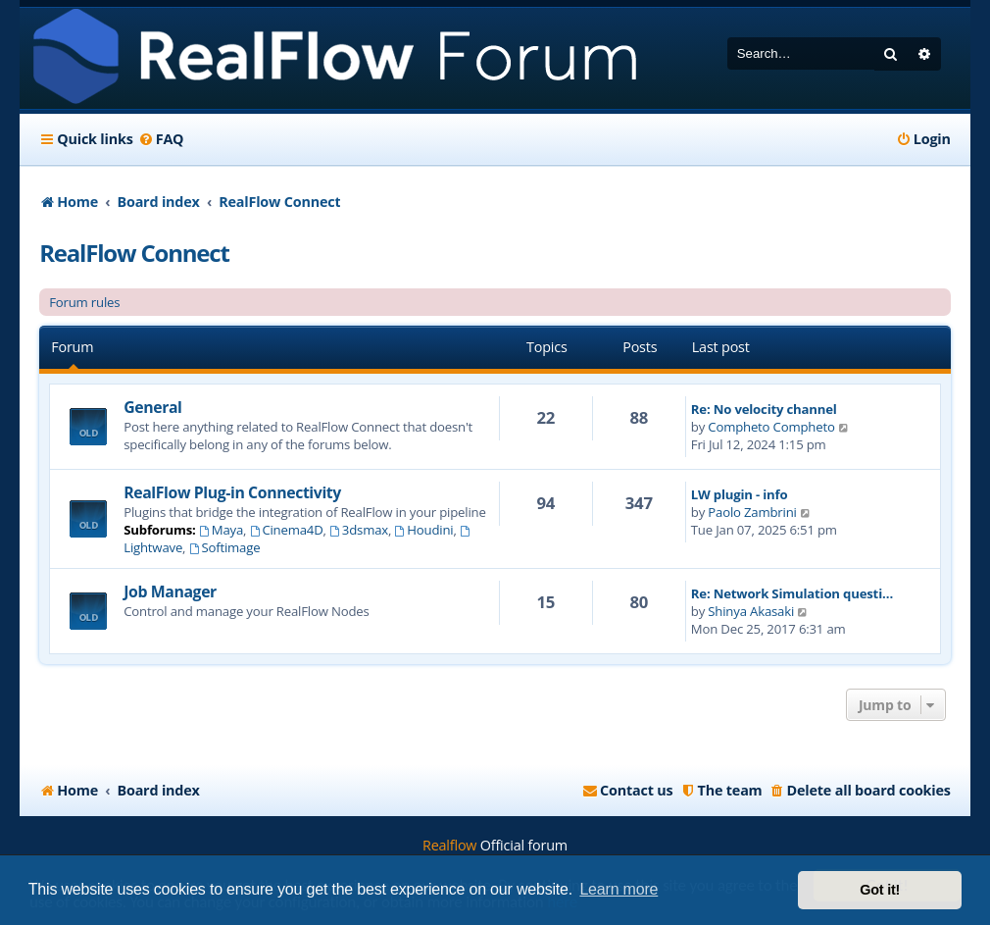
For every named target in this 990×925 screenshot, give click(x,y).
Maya (221, 530)
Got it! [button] (880, 890)
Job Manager (170, 591)
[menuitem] (161, 139)
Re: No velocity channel (764, 409)
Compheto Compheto (771, 427)
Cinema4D (286, 530)
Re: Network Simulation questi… (792, 593)
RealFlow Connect (133, 252)
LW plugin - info (739, 494)
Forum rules (84, 302)
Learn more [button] (618, 889)
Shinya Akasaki (751, 611)
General (152, 407)
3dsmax (358, 530)
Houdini (423, 530)
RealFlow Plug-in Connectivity (232, 492)
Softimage (225, 547)
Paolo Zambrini (752, 512)
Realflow (449, 845)
